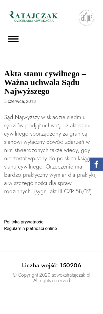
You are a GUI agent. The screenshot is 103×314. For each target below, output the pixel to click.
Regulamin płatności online (30, 228)
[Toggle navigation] (13, 39)
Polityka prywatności (24, 222)
